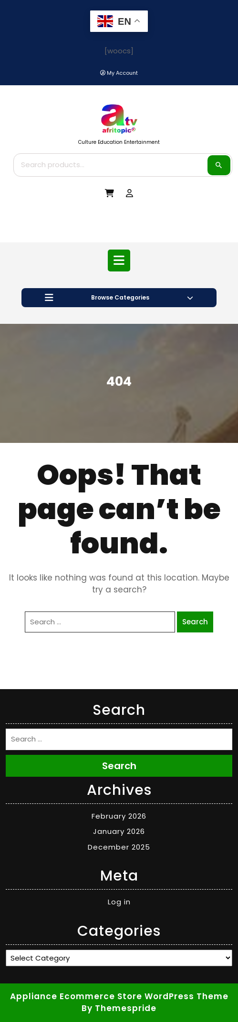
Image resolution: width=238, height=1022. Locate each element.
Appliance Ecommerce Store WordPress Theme (119, 996)
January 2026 (119, 831)
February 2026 (119, 816)
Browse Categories (119, 297)
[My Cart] (109, 194)
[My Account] (119, 73)
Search (218, 165)
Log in (119, 902)
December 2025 (119, 847)
